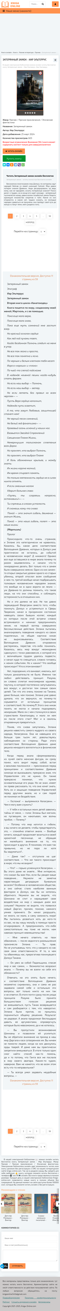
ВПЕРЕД (30, 222)
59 (50, 216)
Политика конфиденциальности (40, 1298)
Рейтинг (6, 1302)
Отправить (17, 1266)
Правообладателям (11, 1298)
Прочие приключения (29, 119)
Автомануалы (44, 1302)
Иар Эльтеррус (17, 130)
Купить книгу (14, 158)
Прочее (13, 119)
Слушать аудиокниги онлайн (24, 1302)
